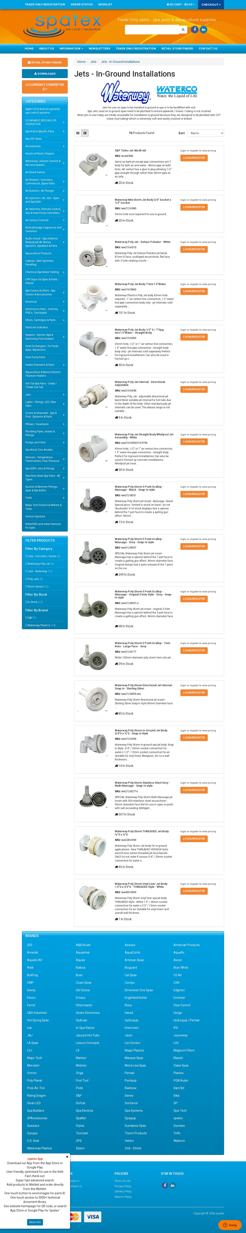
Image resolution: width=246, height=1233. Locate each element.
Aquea (80, 960)
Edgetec (179, 990)
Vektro (129, 1140)
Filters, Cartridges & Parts (40, 324)
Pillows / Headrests (37, 428)
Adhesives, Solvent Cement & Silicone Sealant (42, 167)
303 (29, 945)
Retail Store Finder (177, 48)
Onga (79, 1073)
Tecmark (82, 1133)
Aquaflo (179, 952)
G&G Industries (37, 1012)
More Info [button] (35, 1222)
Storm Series (38, 590)
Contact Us (208, 48)
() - (181, 4)
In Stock (35, 606)
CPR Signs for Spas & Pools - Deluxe (42, 285)
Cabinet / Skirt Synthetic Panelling (39, 267)
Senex (129, 1095)
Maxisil (178, 1058)
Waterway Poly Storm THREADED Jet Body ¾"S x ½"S (142, 833)
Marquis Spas (134, 1058)
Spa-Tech (180, 1110)
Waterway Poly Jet (41, 568)
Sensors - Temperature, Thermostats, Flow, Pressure (42, 463)
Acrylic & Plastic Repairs (39, 157)
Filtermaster (84, 1005)
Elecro (31, 997)
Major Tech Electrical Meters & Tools (43, 511)
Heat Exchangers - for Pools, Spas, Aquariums (42, 352)
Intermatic (132, 1028)
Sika (176, 1095)
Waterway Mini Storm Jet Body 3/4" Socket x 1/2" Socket (143, 201)
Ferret (31, 1005)
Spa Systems (134, 1110)
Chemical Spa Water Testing (42, 276)
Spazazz (33, 1125)
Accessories (33, 150)
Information (71, 48)
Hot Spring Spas (38, 1020)
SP (175, 1103)
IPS (176, 1028)
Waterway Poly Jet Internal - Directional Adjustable (140, 383)
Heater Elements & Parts (39, 369)
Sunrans (179, 1125)
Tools (28, 502)
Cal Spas (131, 975)
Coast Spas (83, 982)
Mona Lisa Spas (135, 1065)
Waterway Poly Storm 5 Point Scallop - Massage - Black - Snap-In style (139, 488)
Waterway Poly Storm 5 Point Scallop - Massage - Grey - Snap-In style (139, 540)
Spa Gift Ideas (33, 143)
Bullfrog (32, 975)
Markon (81, 1058)
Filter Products (40, 545)
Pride (79, 1088)
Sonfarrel (131, 1103)
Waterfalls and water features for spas (43, 530)
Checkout (211, 4)
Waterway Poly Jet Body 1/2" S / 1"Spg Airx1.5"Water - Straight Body (139, 331)
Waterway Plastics (41, 629)
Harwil (129, 1012)
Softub (80, 1103)
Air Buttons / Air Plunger (39, 195)
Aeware (130, 945)
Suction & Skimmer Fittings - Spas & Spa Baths (41, 493)
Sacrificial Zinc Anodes (39, 454)
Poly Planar (34, 1080)
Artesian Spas (134, 960)
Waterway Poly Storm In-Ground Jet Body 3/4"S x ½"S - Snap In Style (141, 732)
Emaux (80, 997)
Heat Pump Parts (35, 361)
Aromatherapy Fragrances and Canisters (43, 233)
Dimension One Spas (139, 990)
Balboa (80, 967)
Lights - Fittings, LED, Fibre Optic (40, 408)
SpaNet (81, 1118)
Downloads (45, 78)
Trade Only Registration (45, 4)
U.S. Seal (33, 1140)
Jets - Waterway (40, 575)
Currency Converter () (45, 91)
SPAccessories (37, 1118)
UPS (79, 1140)
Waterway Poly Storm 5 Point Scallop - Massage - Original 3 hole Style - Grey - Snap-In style (143, 594)
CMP (30, 982)
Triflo (177, 1133)
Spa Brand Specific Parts (39, 135)
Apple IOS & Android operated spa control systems (42, 115)
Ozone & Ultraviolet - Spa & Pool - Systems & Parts (41, 419)
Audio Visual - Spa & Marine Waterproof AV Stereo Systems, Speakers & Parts (41, 246)
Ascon (178, 960)
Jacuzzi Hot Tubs (87, 1035)
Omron (32, 1073)
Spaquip (130, 1118)
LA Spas (32, 1043)
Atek (30, 967)
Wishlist (105, 4)
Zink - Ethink (133, 1148)
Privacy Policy (123, 1186)
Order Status (82, 4)
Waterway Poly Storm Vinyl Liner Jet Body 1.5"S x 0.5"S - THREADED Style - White (141, 885)
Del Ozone (83, 990)
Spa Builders (35, 1110)
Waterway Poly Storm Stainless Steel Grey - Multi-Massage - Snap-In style (142, 784)
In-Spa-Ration (85, 1028)
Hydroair (81, 1020)
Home (29, 48)
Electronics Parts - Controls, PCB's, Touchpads (41, 315)
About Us (46, 48)
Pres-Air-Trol (36, 1088)
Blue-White (181, 967)
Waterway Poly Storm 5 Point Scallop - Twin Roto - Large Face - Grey (142, 644)
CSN (176, 982)
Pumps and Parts (35, 446)
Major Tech (34, 1058)
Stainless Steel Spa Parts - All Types (42, 482)
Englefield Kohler (136, 997)
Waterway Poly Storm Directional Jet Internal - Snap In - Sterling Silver (144, 687)
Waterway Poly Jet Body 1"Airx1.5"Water (140, 284)
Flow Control (182, 1005)
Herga (178, 1012)
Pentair (130, 1073)
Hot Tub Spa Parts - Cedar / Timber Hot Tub (41, 389)
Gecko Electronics (88, 1012)
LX (77, 1050)
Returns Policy (123, 1196)
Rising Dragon (36, 1095)
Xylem (80, 1148)
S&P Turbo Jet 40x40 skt (130, 150)
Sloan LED (34, 1103)
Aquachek (83, 952)
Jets (28, 399)
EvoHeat (179, 997)
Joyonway (181, 1035)
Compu (130, 982)
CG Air (178, 975)
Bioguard (131, 967)
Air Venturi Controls (37, 224)
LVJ (29, 1050)
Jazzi (128, 1035)
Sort (181, 133)
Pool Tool (82, 1080)
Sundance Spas (135, 1125)
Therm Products (136, 1133)
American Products (187, 945)
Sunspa (32, 1133)
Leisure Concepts (87, 1043)
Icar (29, 1028)
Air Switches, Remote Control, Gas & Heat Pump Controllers (43, 215)
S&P (32, 622)
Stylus (80, 1125)
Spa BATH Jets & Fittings (39, 472)
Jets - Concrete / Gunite (44, 560)
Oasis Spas (181, 1065)
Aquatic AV (34, 960)
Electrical (31, 306)
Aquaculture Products (38, 257)
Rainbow (131, 1088)
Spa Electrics (84, 1110)
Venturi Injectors (35, 520)
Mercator (33, 1065)
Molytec (81, 1065)
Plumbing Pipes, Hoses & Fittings (40, 437)
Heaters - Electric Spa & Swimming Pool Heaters (39, 341)
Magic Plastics (134, 1050)
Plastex (179, 1073)
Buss (79, 975)
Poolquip (131, 1080)
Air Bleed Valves (35, 176)
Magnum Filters (184, 1050)
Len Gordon (132, 1043)
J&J (29, 1035)
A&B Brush (83, 945)
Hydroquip (131, 1020)
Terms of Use (122, 1180)
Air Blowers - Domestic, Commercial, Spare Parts (40, 186)
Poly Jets (35, 583)
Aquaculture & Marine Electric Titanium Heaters (43, 378)
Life (176, 1043)
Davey (31, 990)
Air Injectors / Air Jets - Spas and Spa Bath (42, 204)
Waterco (179, 1140)
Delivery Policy (123, 1191)
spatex (178, 1118)
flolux (128, 1005)
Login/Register (194, 157)
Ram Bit (179, 1088)
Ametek (32, 952)
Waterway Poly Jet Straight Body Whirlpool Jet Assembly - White (144, 436)
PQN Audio (181, 1080)
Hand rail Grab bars (36, 331)
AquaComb (132, 952)
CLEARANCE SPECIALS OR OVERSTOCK (40, 126)
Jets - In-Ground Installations (120, 61)
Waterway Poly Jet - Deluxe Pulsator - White (143, 242)
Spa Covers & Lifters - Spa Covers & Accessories (40, 296)
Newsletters (99, 48)
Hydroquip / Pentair (187, 1020)
